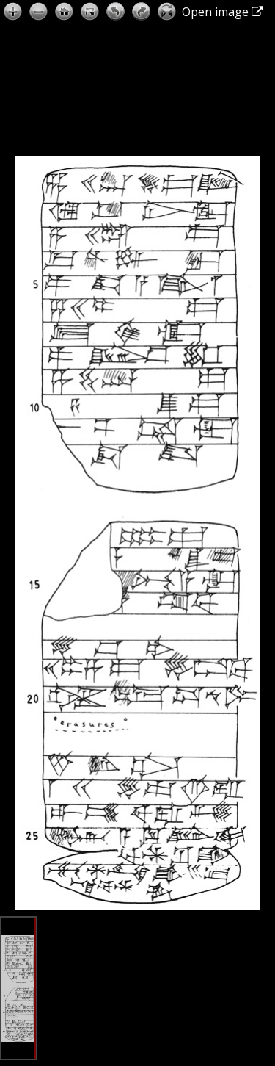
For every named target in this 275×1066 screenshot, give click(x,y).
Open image (222, 12)
